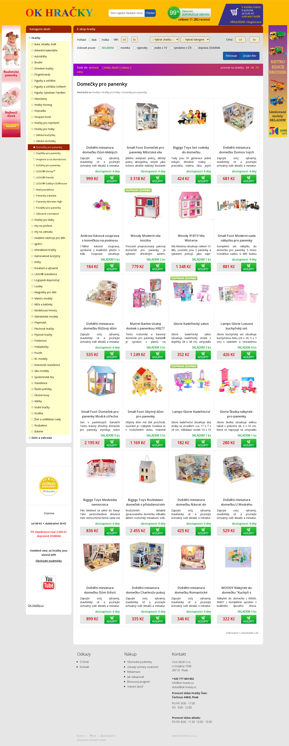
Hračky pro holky (44, 129)
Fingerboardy (42, 74)
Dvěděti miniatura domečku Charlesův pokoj (145, 590)
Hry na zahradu (43, 231)
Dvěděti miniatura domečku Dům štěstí (100, 590)
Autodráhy (40, 56)
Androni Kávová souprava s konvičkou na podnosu (100, 237)
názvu (125, 67)
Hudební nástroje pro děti (49, 238)
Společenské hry (44, 377)
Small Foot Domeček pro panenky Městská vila (145, 149)
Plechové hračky (44, 328)
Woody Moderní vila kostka (145, 237)
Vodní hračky (42, 407)
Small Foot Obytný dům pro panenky (145, 413)
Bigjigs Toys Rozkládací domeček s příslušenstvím (145, 502)
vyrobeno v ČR (181, 47)
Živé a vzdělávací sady (47, 419)
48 (252, 67)
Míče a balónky (43, 304)
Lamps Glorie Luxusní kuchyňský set (237, 325)
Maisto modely (43, 298)
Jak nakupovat (135, 677)
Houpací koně (42, 117)
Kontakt (84, 667)
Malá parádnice (45, 189)
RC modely (40, 358)
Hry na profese (43, 225)
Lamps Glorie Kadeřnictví (191, 411)
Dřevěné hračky (43, 68)
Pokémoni (40, 340)
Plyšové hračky (43, 334)
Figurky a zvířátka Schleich (50, 86)
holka (104, 39)
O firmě (84, 662)
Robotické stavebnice (47, 365)
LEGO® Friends (45, 177)
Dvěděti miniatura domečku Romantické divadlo (191, 590)
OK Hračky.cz (36, 605)
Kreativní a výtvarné (46, 268)
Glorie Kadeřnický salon (191, 323)
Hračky (36, 38)
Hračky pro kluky (44, 220)
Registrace (254, 22)
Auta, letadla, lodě (45, 44)
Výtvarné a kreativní (47, 213)
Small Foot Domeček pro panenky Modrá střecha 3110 (100, 414)
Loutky (38, 286)
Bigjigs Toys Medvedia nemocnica (100, 502)
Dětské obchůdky (46, 141)
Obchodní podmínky (49, 561)
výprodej (140, 47)
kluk (93, 39)
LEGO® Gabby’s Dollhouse (51, 183)
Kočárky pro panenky (48, 165)
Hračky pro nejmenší (46, 123)
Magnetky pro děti (45, 292)
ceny (80, 72)
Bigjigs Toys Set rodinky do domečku (191, 149)
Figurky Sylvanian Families (49, 92)
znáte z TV (159, 47)
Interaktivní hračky (45, 250)
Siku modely (41, 371)
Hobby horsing (43, 104)
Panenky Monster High (49, 201)
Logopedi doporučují (46, 280)
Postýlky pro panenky (48, 207)
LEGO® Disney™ (45, 171)
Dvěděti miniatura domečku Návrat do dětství (191, 502)
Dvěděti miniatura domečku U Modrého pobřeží (236, 502)
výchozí (95, 67)
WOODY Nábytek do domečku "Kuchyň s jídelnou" (236, 590)
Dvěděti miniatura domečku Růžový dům (100, 325)
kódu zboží (111, 67)
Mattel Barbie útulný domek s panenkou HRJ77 (145, 325)
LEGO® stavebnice (45, 274)
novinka (123, 47)
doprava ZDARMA (207, 47)
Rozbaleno (40, 425)
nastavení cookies (97, 739)
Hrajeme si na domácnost (51, 159)
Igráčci (38, 244)
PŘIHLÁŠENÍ (237, 22)
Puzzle (38, 353)
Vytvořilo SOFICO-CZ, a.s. (184, 735)
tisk (94, 735)
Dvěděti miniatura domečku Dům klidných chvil (99, 149)
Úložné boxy (41, 395)
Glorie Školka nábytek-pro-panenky (236, 413)
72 (257, 67)
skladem (106, 47)
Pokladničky (41, 347)
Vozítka (38, 413)
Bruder (38, 62)
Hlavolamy (40, 98)
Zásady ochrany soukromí (142, 667)
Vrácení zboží (135, 686)
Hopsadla (40, 110)
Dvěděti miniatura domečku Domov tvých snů (236, 149)
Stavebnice (40, 383)
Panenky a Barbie (46, 195)
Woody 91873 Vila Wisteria (191, 237)
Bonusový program (138, 681)
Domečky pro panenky (49, 147)
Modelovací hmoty (45, 310)
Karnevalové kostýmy (47, 256)
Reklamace (133, 672)
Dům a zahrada (42, 437)
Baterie (38, 431)
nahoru (81, 735)
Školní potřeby (43, 389)
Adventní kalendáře (45, 50)
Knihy (37, 262)
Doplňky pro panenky (48, 153)
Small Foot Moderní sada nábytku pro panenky (237, 237)
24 (247, 67)
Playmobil (40, 322)
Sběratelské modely (46, 316)
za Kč (251, 12)
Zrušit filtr (250, 56)
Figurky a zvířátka (44, 80)
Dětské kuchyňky (45, 135)
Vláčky (38, 401)
